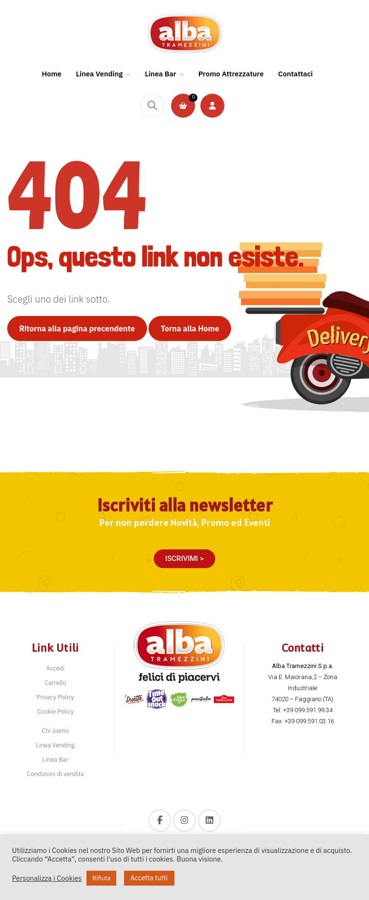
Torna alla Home (189, 328)
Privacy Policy (55, 697)
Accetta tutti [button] (149, 878)
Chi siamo (55, 731)
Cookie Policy (55, 711)
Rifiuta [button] (101, 878)
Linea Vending (55, 745)
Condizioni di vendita (55, 774)
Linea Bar (55, 759)
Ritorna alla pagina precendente (77, 328)
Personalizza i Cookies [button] (47, 878)
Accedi (55, 668)
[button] (184, 558)
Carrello (55, 683)
